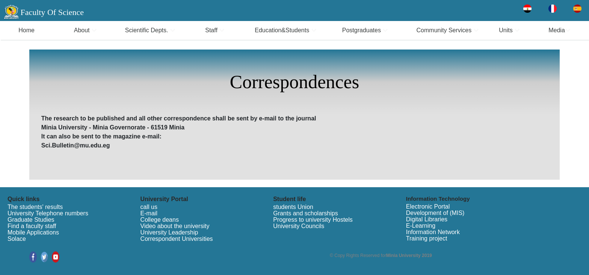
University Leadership (169, 232)
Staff (215, 30)
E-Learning (420, 225)
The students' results (35, 207)
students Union (293, 207)
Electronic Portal (428, 206)
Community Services (448, 30)
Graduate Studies (31, 219)
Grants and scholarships (305, 213)
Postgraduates (365, 30)
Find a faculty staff (32, 226)
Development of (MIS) (435, 213)
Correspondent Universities (176, 239)
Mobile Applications (33, 232)
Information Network (433, 232)
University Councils (298, 226)
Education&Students (285, 30)
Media (559, 30)
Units (509, 30)
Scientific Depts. (150, 30)
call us (148, 207)
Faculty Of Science (52, 12)
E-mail (148, 213)
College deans (159, 219)
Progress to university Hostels (313, 219)
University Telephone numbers (48, 213)
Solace (17, 239)
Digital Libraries (426, 219)
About (85, 30)
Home (26, 30)
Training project (426, 238)
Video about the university (175, 226)
